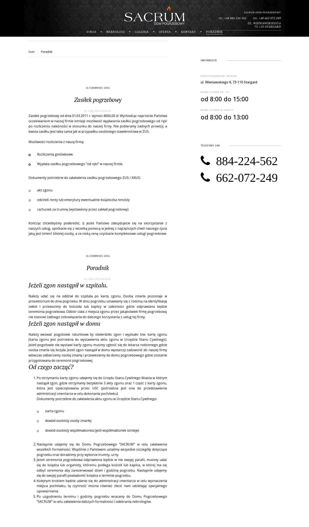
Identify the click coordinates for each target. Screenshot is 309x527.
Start (31, 52)
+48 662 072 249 (267, 18)
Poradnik (214, 32)
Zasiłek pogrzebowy (97, 100)
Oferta (165, 32)
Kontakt (188, 32)
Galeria (142, 32)
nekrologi (115, 32)
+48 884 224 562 (232, 18)
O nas (91, 32)
